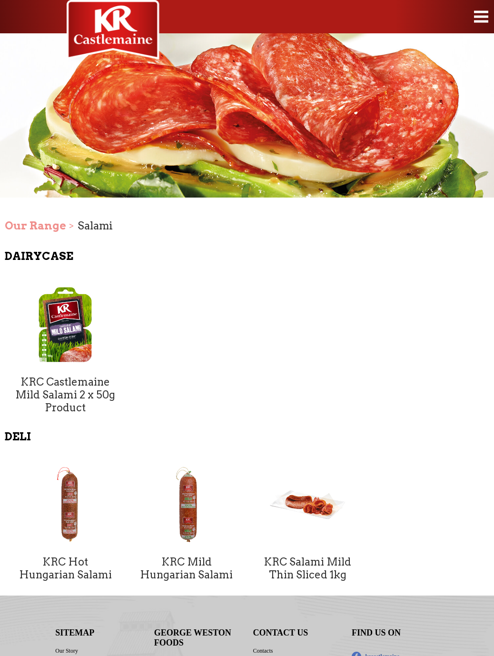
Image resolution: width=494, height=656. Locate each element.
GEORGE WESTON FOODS (192, 637)
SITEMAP (74, 632)
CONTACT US (280, 632)
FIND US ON (376, 632)
